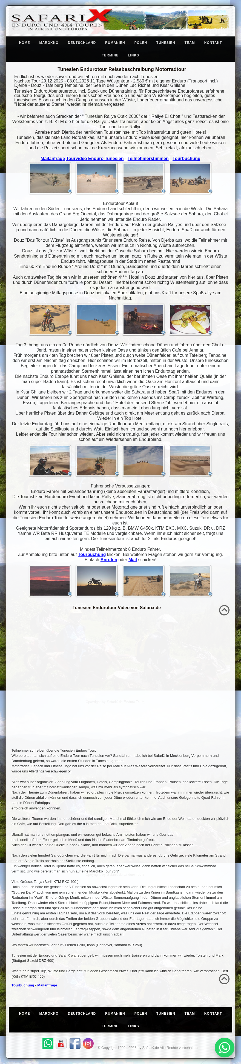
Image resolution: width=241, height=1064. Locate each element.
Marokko (48, 43)
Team (190, 43)
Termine (110, 55)
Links (133, 55)
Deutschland (82, 43)
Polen (140, 43)
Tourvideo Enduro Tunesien (95, 158)
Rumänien (115, 43)
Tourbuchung (186, 158)
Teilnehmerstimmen (148, 158)
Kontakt (213, 43)
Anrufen (109, 559)
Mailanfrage (53, 158)
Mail (132, 559)
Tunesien (165, 43)
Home (24, 43)
